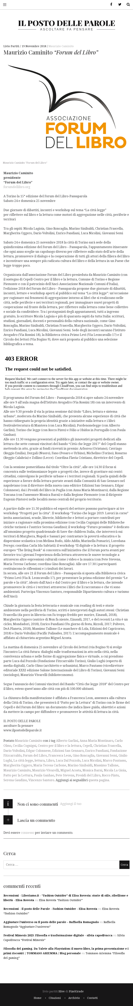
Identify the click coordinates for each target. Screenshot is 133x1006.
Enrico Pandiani (97, 751)
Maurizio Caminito (61, 46)
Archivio (74, 997)
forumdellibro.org (16, 187)
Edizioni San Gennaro (68, 751)
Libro (50, 760)
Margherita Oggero (17, 765)
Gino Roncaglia (83, 755)
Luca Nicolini (91, 760)
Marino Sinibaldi (80, 765)
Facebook (110, 4)
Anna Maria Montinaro (96, 741)
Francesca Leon (59, 755)
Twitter (118, 4)
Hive (62, 991)
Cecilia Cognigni (24, 746)
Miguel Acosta (70, 770)
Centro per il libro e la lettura (59, 746)
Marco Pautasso (114, 760)
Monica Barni (92, 770)
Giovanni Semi (106, 755)
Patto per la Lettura (17, 775)
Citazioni (55, 997)
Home (37, 997)
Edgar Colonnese (38, 751)
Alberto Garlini (67, 741)
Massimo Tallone (106, 765)
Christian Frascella (107, 746)
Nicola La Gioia (115, 770)
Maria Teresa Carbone (49, 765)
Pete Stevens (65, 775)
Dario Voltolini (14, 751)
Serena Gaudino (15, 780)
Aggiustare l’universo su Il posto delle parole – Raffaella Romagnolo (51, 922)
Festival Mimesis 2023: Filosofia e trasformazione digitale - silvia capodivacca (57, 935)
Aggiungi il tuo (70, 804)
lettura (40, 760)
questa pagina (98, 780)
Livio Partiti (11, 46)
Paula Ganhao (44, 775)
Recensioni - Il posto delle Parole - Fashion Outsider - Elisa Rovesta (50, 908)
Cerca (127, 4)
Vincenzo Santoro (41, 780)
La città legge (23, 760)
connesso (27, 832)
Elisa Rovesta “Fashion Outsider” (61, 900)
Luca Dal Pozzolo (68, 760)
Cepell (87, 746)
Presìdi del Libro (88, 775)
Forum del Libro (35, 755)
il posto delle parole (66, 23)
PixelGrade (76, 991)
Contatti (92, 997)
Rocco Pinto (110, 775)
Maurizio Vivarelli (45, 770)
